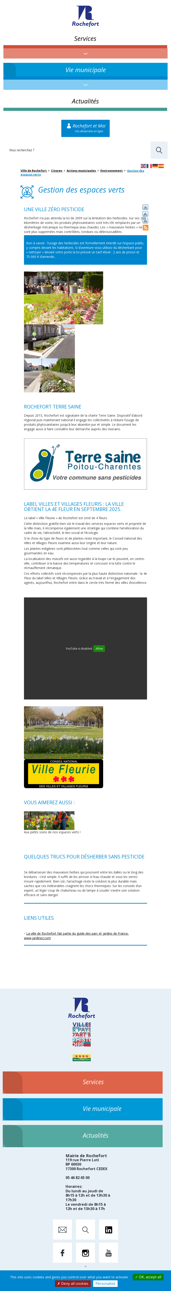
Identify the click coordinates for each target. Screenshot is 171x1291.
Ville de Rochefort (34, 171)
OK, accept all (148, 1276)
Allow (99, 648)
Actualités (85, 101)
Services (85, 38)
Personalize (105, 1283)
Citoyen (57, 171)
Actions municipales (82, 171)
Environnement (111, 171)
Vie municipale (85, 69)
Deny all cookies (72, 1283)
